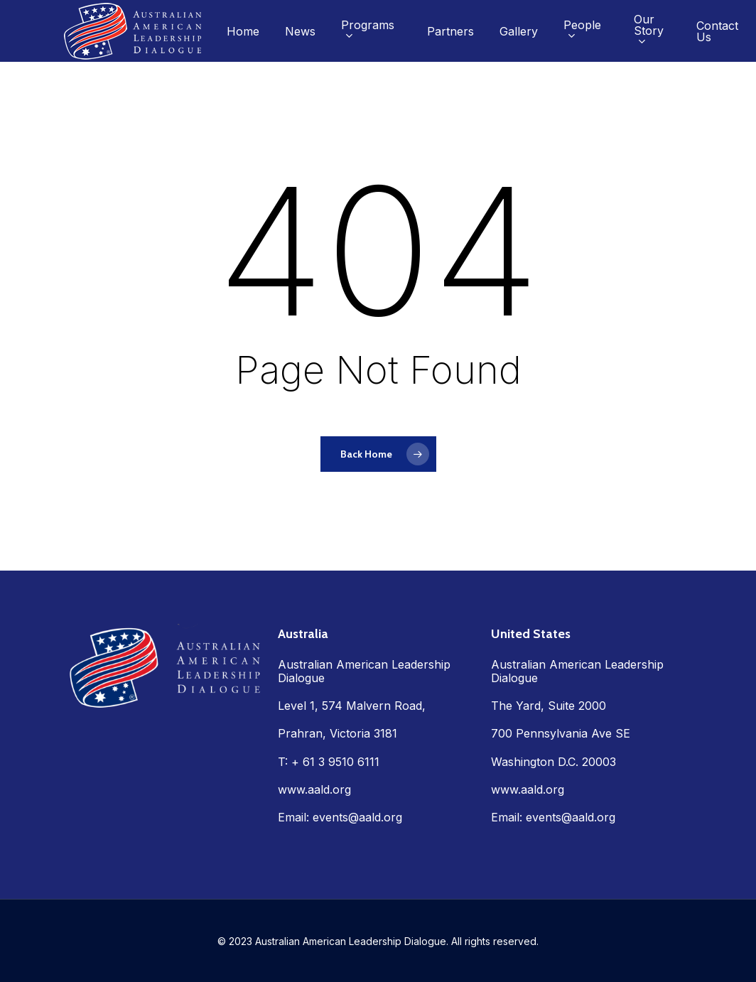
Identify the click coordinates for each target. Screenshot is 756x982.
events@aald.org (357, 817)
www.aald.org (314, 789)
